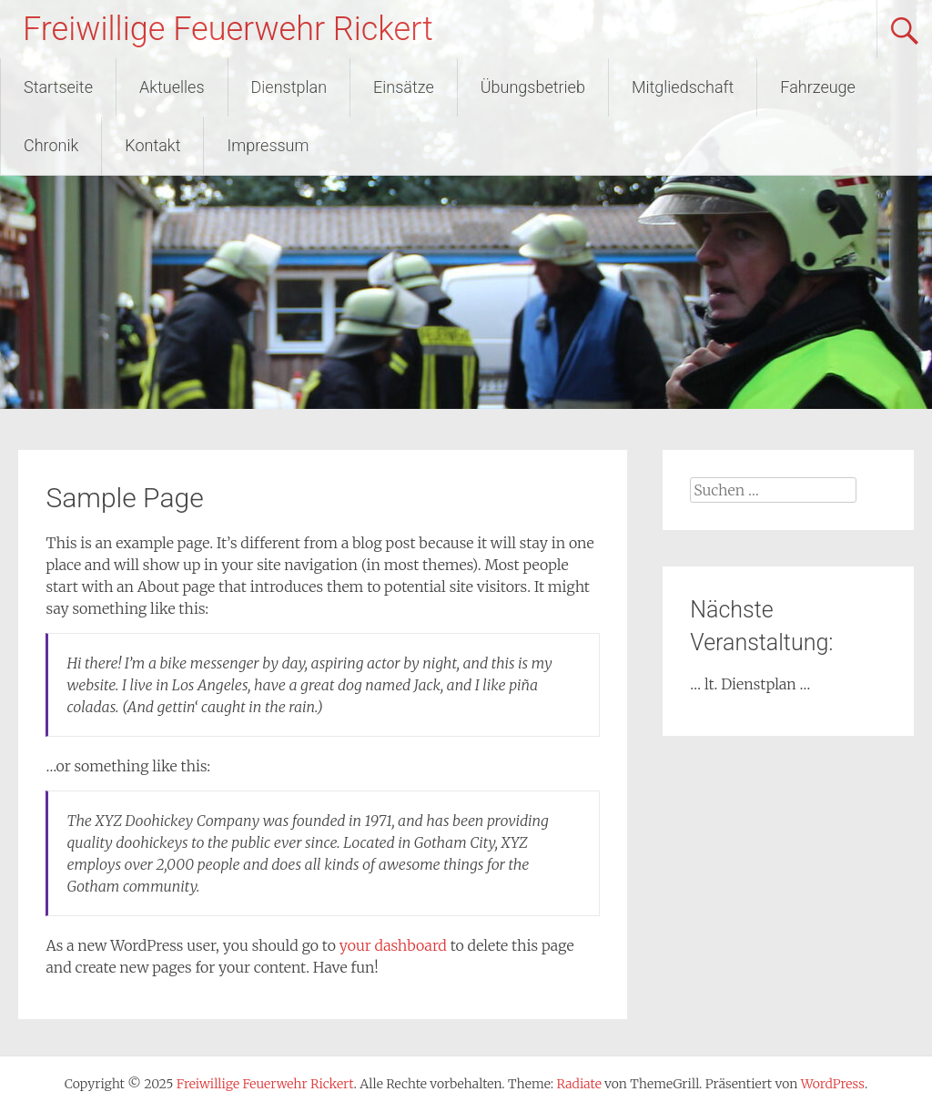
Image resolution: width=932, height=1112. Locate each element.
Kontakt (152, 145)
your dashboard (393, 945)
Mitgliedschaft (683, 87)
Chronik (51, 145)
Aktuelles (172, 87)
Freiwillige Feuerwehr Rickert (228, 29)
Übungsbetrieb (533, 87)
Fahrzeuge (818, 87)
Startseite (58, 87)
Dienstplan (289, 87)
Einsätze (403, 87)
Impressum (268, 145)
